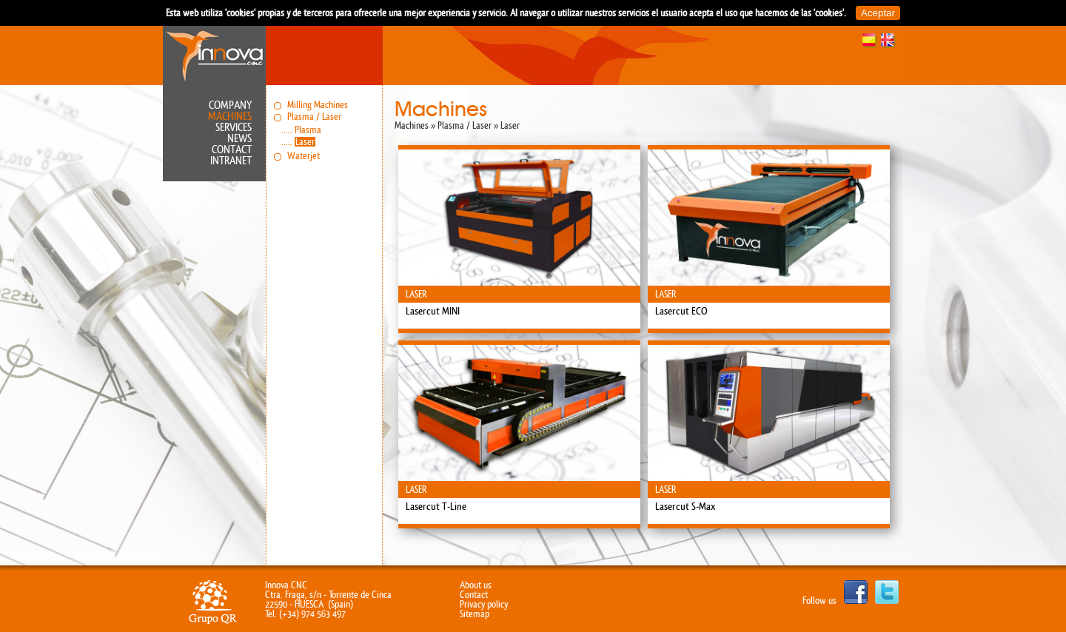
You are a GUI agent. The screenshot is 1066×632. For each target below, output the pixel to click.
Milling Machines (317, 105)
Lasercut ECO (681, 311)
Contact (232, 149)
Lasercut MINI (433, 311)
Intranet (231, 161)
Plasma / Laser (314, 116)
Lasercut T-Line (436, 507)
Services (233, 127)
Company (230, 105)
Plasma (308, 130)
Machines (230, 116)
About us (476, 585)
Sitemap (474, 614)
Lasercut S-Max (685, 507)
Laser (305, 142)
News (239, 138)
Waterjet (303, 156)
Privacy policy (484, 604)
